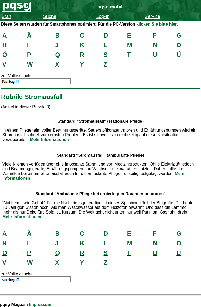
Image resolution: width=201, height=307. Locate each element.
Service (152, 16)
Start (6, 16)
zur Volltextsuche (17, 76)
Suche (49, 16)
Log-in (102, 16)
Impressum (40, 304)
